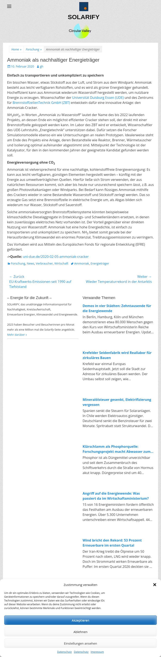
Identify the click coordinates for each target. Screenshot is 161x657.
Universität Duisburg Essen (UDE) (98, 97)
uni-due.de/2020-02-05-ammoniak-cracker (56, 256)
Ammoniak (81, 263)
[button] (155, 585)
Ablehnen (81, 632)
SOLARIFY (84, 16)
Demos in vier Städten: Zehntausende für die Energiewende (117, 308)
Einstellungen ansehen (80, 643)
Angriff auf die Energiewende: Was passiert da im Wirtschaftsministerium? (116, 496)
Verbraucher (44, 263)
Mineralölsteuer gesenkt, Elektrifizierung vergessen (117, 402)
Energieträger (100, 263)
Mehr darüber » (17, 334)
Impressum (97, 652)
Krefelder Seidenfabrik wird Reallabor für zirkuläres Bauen (117, 355)
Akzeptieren (80, 620)
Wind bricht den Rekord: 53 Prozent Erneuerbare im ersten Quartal (112, 543)
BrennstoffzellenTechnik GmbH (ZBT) (41, 102)
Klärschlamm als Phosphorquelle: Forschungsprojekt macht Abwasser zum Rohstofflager (117, 449)
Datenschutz (64, 652)
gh (41, 66)
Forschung (34, 49)
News (30, 263)
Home (16, 49)
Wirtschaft (61, 263)
